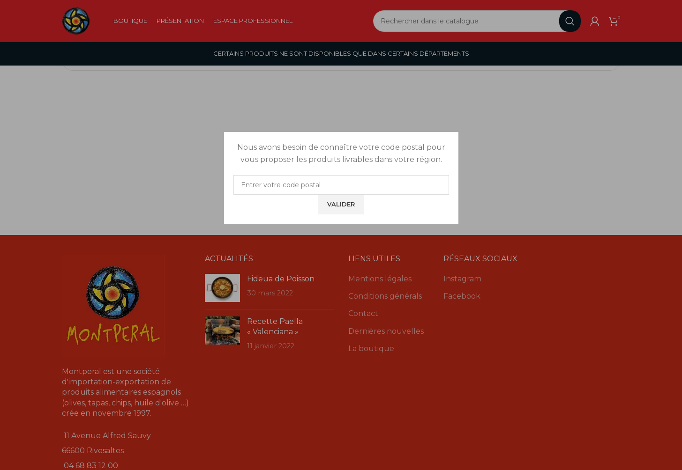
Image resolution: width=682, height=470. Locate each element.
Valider (341, 204)
